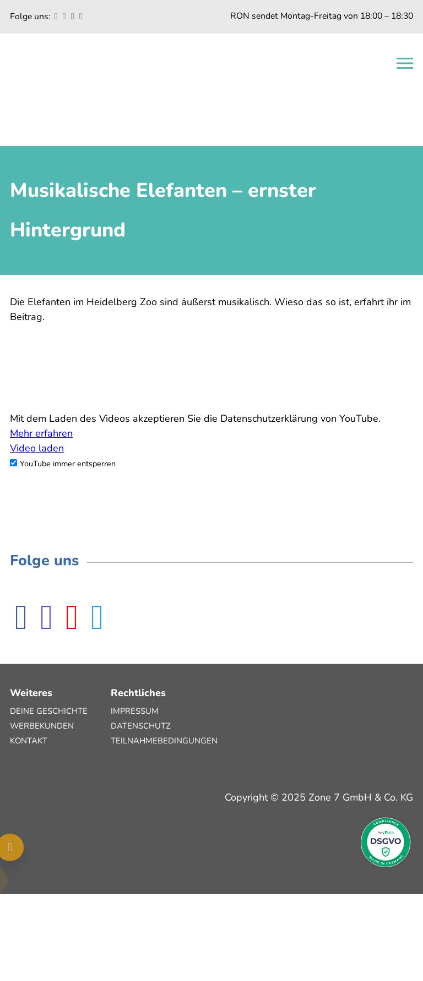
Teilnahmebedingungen (164, 740)
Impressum (135, 711)
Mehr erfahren (41, 433)
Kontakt (28, 740)
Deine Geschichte (49, 711)
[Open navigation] (404, 63)
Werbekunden (42, 725)
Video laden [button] (37, 448)
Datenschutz (141, 725)
